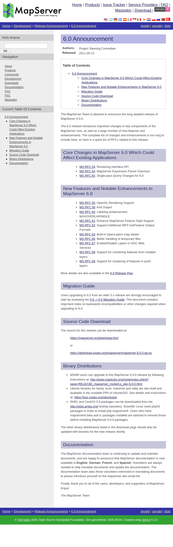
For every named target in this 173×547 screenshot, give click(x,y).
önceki (145, 26)
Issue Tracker (114, 5)
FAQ (164, 5)
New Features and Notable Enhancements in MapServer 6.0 (121, 87)
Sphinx (146, 520)
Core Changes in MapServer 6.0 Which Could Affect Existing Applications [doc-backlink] (108, 155)
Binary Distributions (94, 100)
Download (143, 10)
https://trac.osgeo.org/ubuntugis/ (95, 397)
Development (22, 26)
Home (77, 5)
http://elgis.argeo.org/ (84, 406)
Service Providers (143, 5)
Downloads (11, 83)
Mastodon (123, 10)
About (8, 66)
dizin (168, 26)
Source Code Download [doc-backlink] (87, 321)
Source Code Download (97, 96)
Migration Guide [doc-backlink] (79, 286)
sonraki (157, 26)
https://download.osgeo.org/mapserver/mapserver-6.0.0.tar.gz (111, 353)
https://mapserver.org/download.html (94, 338)
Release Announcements (51, 26)
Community (12, 74)
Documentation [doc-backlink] (78, 444)
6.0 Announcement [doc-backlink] (88, 39)
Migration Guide (91, 91)
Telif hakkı (24, 520)
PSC (8, 95)
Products (92, 5)
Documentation (91, 105)
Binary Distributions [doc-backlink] (82, 365)
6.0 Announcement (83, 26)
